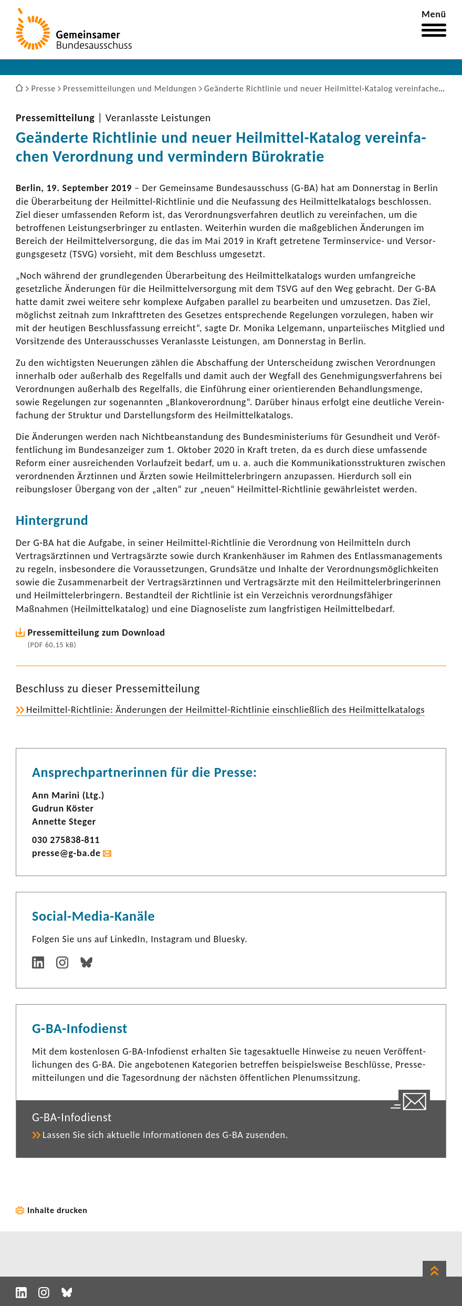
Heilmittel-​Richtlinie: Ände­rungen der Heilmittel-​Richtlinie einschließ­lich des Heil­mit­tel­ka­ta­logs (225, 709)
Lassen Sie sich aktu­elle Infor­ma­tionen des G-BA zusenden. (165, 1135)
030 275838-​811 (66, 840)
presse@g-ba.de (66, 853)
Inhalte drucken (57, 1210)
